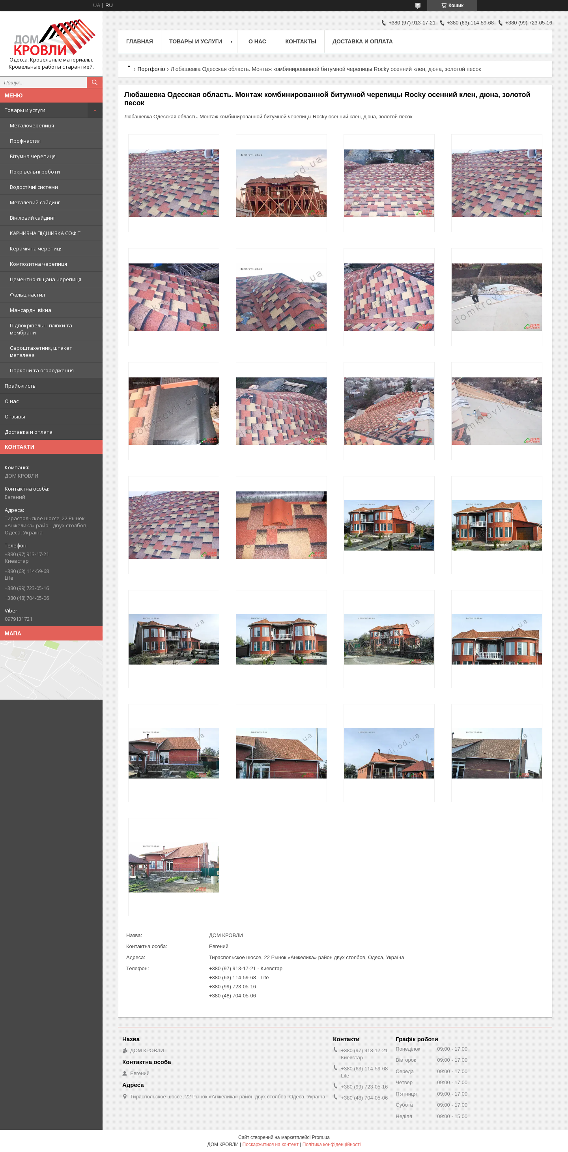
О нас (12, 401)
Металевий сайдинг (35, 202)
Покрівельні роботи (35, 171)
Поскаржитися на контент (271, 1144)
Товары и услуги (25, 110)
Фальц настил (27, 294)
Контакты (300, 41)
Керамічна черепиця (36, 248)
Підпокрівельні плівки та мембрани (41, 329)
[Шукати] (95, 82)
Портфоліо (151, 69)
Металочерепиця (32, 125)
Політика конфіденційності (332, 1144)
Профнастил (25, 140)
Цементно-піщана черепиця (45, 279)
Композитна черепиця (38, 263)
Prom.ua (321, 1137)
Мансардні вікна (30, 310)
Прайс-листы (21, 385)
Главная (139, 41)
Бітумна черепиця (33, 156)
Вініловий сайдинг (32, 217)
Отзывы (15, 416)
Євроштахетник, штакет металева (41, 351)
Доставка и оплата (28, 431)
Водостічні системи (34, 186)
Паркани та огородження (42, 370)
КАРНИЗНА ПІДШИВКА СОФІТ (45, 233)
